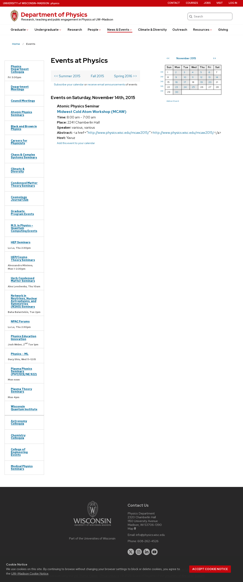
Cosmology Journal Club (19, 198)
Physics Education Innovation (23, 337)
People (94, 30)
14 (217, 77)
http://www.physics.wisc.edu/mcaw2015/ (118, 132)
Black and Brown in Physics (24, 127)
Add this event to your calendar (76, 143)
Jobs (207, 3)
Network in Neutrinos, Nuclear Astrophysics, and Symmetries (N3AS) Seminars (24, 301)
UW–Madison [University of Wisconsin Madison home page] (26, 3)
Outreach (179, 30)
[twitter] (131, 552)
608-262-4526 (148, 541)
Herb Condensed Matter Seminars (23, 279)
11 (192, 77)
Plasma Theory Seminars (21, 390)
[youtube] (154, 552)
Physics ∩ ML (19, 354)
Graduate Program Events (22, 212)
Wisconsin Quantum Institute (24, 408)
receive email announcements (106, 84)
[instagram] (139, 552)
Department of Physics (54, 14)
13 (209, 77)
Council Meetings (23, 100)
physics (55, 3)
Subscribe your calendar (69, 84)
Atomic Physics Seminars (21, 113)
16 (176, 82)
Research (75, 30)
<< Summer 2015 (67, 76)
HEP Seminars (20, 242)
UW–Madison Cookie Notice (29, 574)
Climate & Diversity (152, 30)
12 (201, 77)
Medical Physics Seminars (22, 467)
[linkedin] (146, 552)
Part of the (92, 538)
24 (185, 87)
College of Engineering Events (19, 452)
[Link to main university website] (92, 526)
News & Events (119, 30)
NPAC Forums (20, 321)
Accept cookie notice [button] (210, 569)
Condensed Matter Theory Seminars (24, 184)
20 (210, 82)
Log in (233, 3)
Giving (223, 30)
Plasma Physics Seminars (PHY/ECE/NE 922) (24, 371)
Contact (174, 3)
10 (185, 77)
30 (177, 92)
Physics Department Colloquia (20, 69)
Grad (20, 30)
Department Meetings (20, 88)
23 (176, 87)
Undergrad (48, 30)
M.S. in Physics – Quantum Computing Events (24, 228)
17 (184, 82)
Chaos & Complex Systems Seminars (24, 156)
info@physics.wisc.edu (150, 535)
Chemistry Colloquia (18, 436)
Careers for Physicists (19, 142)
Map (132, 529)
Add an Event (172, 101)
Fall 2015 (97, 76)
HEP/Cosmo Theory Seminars (23, 258)
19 (201, 82)
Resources (202, 30)
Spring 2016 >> (125, 76)
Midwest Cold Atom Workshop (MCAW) (91, 111)
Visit (219, 3)
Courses (192, 3)
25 (193, 87)
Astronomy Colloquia (19, 422)
